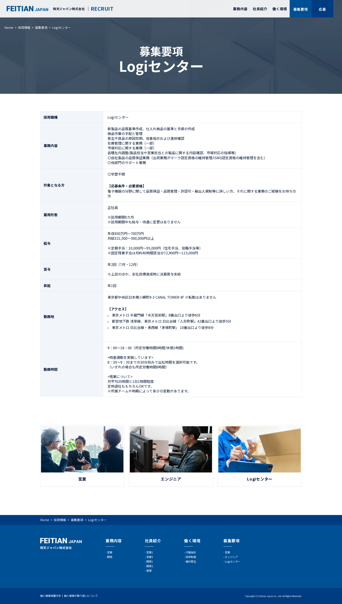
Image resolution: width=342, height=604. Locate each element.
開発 (109, 557)
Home (8, 27)
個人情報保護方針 (50, 595)
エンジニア (231, 557)
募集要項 (41, 27)
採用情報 (24, 27)
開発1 (149, 561)
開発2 (149, 566)
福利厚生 (191, 561)
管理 (149, 570)
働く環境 (279, 8)
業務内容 (240, 8)
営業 (109, 552)
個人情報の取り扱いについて (81, 595)
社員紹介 (260, 8)
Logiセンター (233, 561)
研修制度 (191, 557)
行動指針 (191, 552)
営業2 (149, 557)
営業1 (149, 552)
